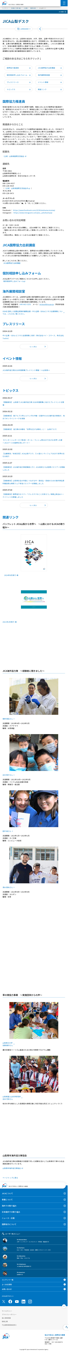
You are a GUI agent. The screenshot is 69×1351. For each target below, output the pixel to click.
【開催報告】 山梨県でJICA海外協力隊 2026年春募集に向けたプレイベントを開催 (33, 403)
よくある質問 (7, 1284)
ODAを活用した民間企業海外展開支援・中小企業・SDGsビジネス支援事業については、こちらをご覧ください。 (34, 312)
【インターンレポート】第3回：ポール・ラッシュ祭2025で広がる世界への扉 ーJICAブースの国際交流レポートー (33, 441)
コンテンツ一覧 (7, 1280)
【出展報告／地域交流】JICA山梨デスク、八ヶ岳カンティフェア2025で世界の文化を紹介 (34, 455)
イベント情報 (43, 82)
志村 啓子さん (9, 775)
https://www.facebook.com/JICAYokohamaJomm (34, 210)
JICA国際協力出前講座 (46, 68)
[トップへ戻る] (64, 1306)
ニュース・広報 (8, 1218)
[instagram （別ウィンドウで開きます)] (30, 1301)
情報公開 (5, 1321)
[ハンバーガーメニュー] (64, 2)
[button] (23, 29)
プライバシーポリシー (9, 1314)
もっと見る (39, 346)
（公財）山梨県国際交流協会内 (18, 188)
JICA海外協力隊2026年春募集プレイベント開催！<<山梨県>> (26, 370)
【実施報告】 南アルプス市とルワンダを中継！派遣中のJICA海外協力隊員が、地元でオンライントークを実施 (34, 417)
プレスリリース (13, 82)
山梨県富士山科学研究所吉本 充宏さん (13, 1097)
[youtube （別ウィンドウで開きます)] (17, 1301)
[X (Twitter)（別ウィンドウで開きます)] (3, 1301)
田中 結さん (8, 831)
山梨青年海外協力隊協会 (13, 1168)
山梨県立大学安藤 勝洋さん (9, 1044)
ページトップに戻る (10, 1177)
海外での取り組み (9, 1205)
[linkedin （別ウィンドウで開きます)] (23, 1301)
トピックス (11, 89)
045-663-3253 (25, 304)
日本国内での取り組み (11, 1212)
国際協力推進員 (13, 68)
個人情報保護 (6, 1318)
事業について (7, 1199)
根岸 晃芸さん (9, 719)
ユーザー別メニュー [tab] (11, 1234)
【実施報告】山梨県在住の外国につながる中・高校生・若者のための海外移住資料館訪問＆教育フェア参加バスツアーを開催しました (33, 482)
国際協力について (9, 1224)
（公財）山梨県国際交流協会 (14, 156)
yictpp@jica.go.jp (46, 304)
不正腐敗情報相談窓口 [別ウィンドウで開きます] (9, 1325)
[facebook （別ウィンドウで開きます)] (10, 1301)
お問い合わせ (7, 1289)
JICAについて (7, 1193)
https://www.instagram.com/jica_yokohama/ (32, 212)
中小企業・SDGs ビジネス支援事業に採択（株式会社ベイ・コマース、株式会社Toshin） (33, 336)
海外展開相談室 (44, 75)
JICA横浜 (61, 12)
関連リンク (42, 89)
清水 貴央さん (9, 887)
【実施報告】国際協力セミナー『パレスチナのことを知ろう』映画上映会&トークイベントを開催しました (33, 495)
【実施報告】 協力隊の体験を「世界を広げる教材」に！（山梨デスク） (30, 429)
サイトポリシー (7, 1311)
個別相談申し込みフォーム (17, 75)
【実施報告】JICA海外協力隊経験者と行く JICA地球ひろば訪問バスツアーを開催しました (34, 468)
